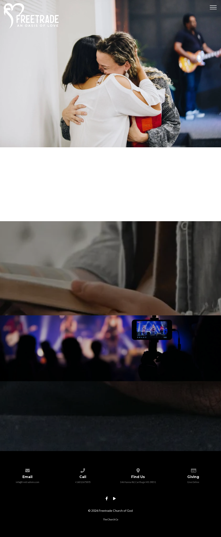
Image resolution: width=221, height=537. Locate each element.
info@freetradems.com (27, 482)
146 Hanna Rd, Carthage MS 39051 (138, 482)
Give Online (193, 482)
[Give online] (193, 469)
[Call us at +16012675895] (83, 469)
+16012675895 (83, 482)
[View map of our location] (138, 469)
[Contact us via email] (27, 469)
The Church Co (110, 519)
